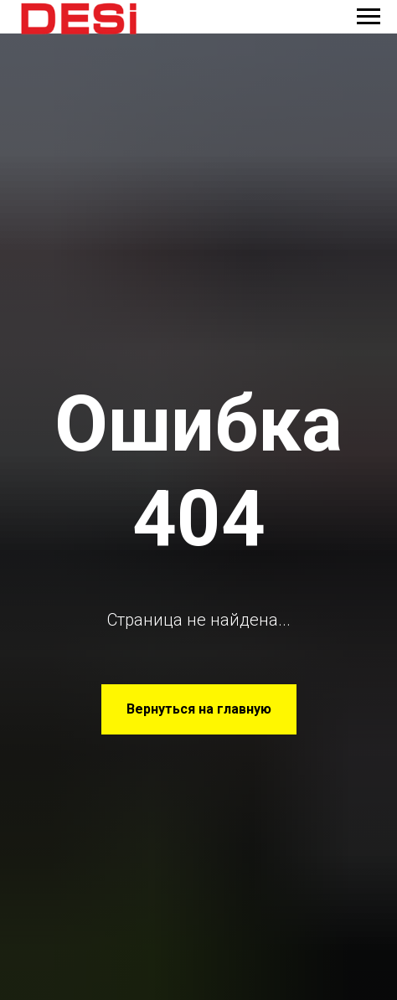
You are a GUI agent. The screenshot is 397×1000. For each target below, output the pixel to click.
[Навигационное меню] (368, 16)
